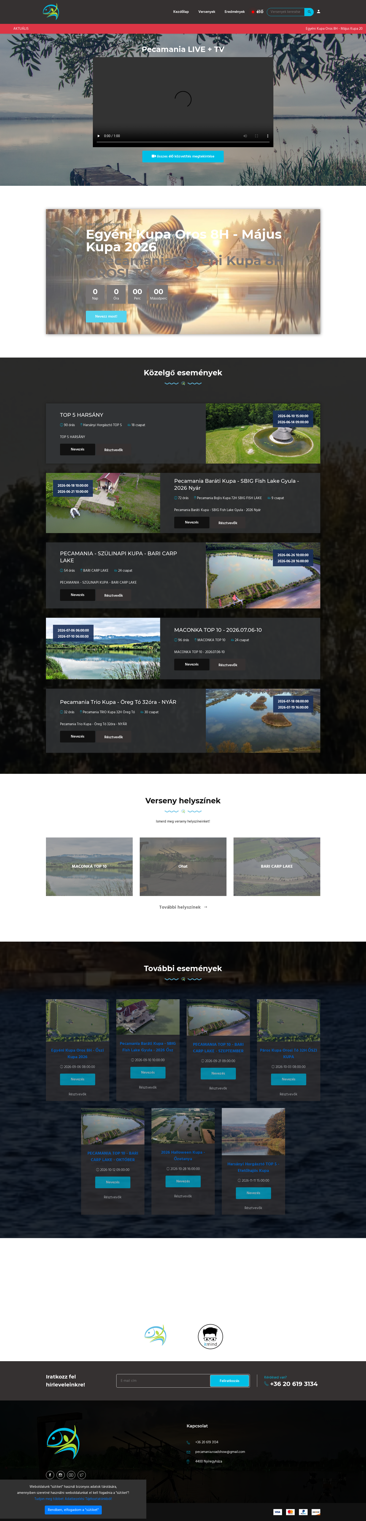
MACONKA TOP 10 (211, 640)
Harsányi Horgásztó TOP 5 (102, 425)
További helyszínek (180, 907)
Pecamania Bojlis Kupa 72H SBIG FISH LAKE (229, 498)
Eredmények (235, 12)
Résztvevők (113, 450)
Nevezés (77, 449)
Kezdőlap (181, 12)
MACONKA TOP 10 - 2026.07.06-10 (218, 630)
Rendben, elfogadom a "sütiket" (73, 1510)
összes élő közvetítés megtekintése (183, 157)
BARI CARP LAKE (96, 571)
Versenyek (206, 12)
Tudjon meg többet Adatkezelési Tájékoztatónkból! (73, 1499)
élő (257, 12)
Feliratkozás (229, 1381)
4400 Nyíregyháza (208, 1461)
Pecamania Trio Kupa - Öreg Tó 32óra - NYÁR (118, 702)
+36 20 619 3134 (294, 1384)
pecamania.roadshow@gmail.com (220, 1452)
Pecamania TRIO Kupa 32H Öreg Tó (109, 712)
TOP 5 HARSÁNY (81, 415)
